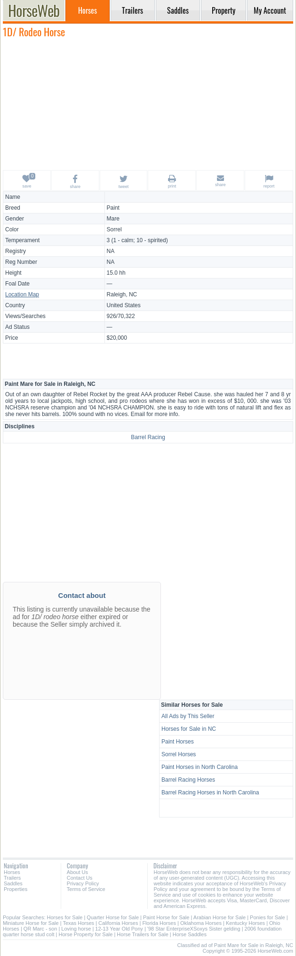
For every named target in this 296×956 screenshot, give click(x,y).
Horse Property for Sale (85, 934)
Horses (12, 872)
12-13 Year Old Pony (119, 928)
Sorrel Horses (178, 754)
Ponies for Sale (267, 917)
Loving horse (76, 928)
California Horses (118, 923)
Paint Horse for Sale (166, 917)
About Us (77, 872)
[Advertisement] (148, 104)
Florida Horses (159, 923)
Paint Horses (177, 741)
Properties (15, 889)
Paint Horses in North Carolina (199, 767)
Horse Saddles (190, 934)
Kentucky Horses (245, 923)
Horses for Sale (65, 917)
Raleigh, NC (122, 294)
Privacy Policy (83, 883)
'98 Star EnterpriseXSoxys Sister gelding (193, 928)
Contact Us (79, 878)
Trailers (12, 878)
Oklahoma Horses (201, 923)
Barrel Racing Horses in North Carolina (210, 792)
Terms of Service (86, 889)
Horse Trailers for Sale (142, 934)
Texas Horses (78, 923)
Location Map (22, 294)
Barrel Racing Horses (188, 779)
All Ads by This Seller (188, 716)
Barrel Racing (148, 437)
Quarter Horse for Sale (113, 917)
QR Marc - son (40, 928)
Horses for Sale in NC (188, 729)
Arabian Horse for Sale (219, 917)
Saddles (13, 883)
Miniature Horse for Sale (31, 923)
